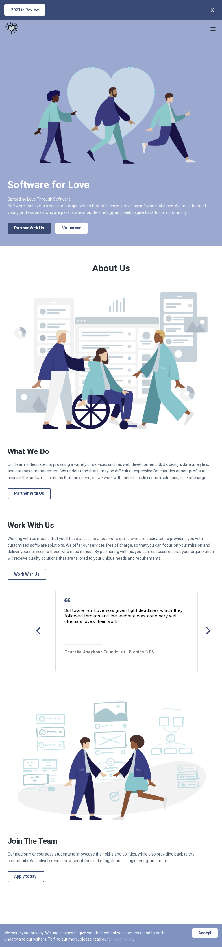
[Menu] (213, 29)
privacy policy (121, 939)
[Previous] (39, 631)
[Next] (207, 631)
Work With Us (27, 574)
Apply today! (26, 876)
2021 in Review (25, 10)
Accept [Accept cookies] (205, 933)
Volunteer (71, 228)
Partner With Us (29, 228)
